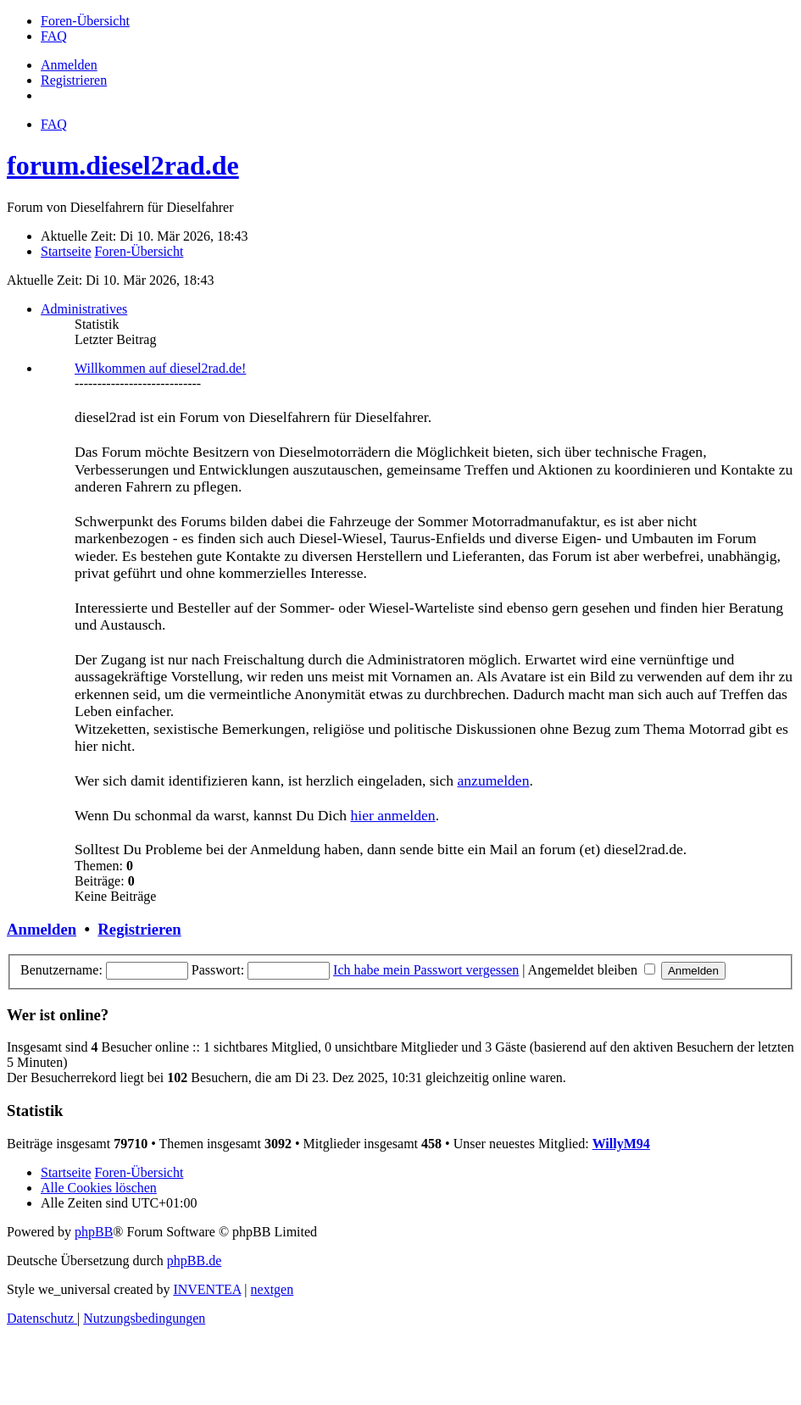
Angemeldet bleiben (591, 970)
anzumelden (493, 780)
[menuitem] (85, 21)
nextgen (272, 1289)
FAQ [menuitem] (54, 124)
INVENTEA (207, 1289)
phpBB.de (194, 1260)
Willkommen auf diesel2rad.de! (160, 368)
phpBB (94, 1232)
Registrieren (139, 929)
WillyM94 (621, 1143)
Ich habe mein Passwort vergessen (426, 970)
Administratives (84, 309)
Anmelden (41, 929)
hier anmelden (392, 815)
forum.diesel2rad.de (123, 165)
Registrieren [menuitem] (74, 80)
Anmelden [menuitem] (69, 65)
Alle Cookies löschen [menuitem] (99, 1187)
